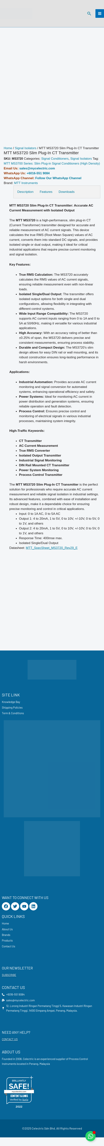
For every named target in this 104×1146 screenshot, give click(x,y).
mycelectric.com (19, 1100)
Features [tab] (46, 198)
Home (8, 150)
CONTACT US (10, 1047)
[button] (89, 14)
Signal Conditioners (55, 160)
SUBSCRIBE (9, 983)
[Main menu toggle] (99, 14)
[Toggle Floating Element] (90, 1136)
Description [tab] (25, 198)
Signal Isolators (26, 150)
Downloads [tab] (68, 198)
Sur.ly (25, 1108)
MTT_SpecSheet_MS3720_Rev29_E (52, 554)
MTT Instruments (26, 190)
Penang (33, 1072)
